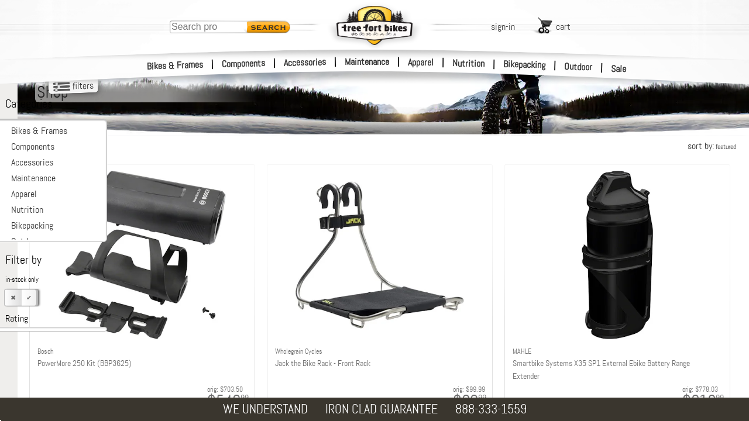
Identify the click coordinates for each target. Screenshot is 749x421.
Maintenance (367, 62)
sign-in (503, 26)
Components (244, 63)
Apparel (421, 62)
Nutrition (468, 63)
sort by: (712, 146)
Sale (619, 69)
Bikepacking (524, 64)
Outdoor (578, 66)
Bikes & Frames (175, 65)
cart (563, 26)
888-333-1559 (491, 409)
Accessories (305, 62)
